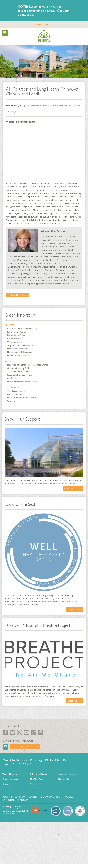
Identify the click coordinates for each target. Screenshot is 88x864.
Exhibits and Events (38, 774)
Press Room (19, 797)
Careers (33, 797)
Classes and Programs (67, 774)
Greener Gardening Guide (18, 368)
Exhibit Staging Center (17, 332)
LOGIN (37, 24)
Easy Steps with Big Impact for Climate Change (27, 365)
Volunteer (8, 800)
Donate (5, 784)
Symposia (11, 401)
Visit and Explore (9, 774)
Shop (32, 784)
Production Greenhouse (17, 348)
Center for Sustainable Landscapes (22, 328)
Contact (23, 800)
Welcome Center (15, 342)
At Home (9, 361)
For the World (13, 387)
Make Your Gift (72, 488)
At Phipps (9, 325)
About (6, 797)
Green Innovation (20, 315)
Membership (63, 779)
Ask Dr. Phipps (13, 378)
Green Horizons (14, 338)
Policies (68, 797)
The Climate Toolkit (16, 391)
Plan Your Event (37, 779)
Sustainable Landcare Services (19, 375)
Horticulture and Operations (19, 352)
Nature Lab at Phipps (16, 335)
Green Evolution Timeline (18, 355)
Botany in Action (14, 394)
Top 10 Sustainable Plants (18, 371)
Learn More (74, 609)
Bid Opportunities (51, 797)
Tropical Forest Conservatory (20, 345)
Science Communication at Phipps (22, 397)
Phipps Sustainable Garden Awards (22, 381)
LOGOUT (50, 24)
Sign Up (24, 746)
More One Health (19, 294)
